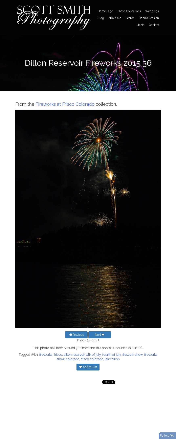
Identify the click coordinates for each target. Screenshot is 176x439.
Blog (101, 18)
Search (130, 18)
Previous (76, 334)
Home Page (105, 11)
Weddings (152, 11)
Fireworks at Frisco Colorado (65, 104)
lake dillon (112, 359)
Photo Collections (129, 11)
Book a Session (149, 18)
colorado (72, 359)
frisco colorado (92, 359)
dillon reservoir (74, 355)
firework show (132, 355)
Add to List (88, 367)
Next (100, 334)
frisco (58, 355)
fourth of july (111, 355)
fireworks (45, 355)
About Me (114, 18)
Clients (139, 24)
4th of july (93, 355)
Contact (154, 24)
